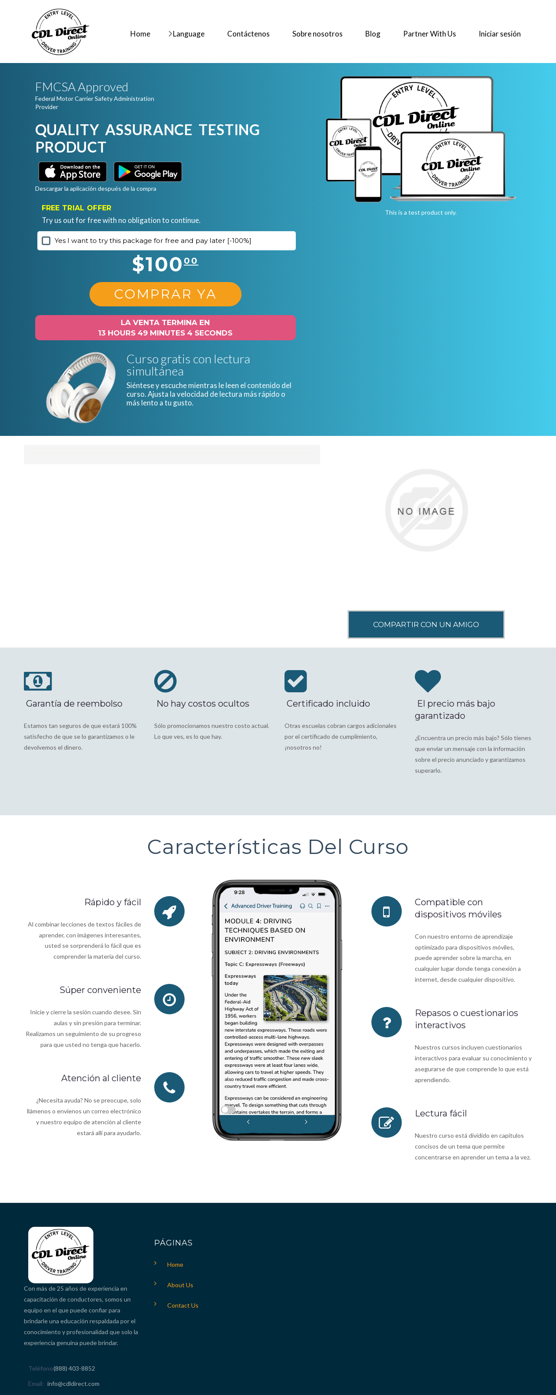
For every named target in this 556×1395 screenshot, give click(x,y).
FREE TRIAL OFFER (77, 208)
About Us (180, 1285)
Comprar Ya (165, 294)
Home (175, 1264)
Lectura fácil (441, 1113)
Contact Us (183, 1305)
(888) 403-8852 (74, 1368)
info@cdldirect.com (73, 1383)
